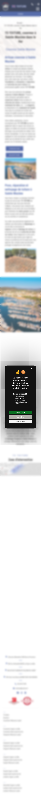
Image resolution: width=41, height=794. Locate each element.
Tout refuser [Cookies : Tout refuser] (20, 417)
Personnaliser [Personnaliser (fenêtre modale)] (20, 422)
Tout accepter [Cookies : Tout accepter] (20, 412)
